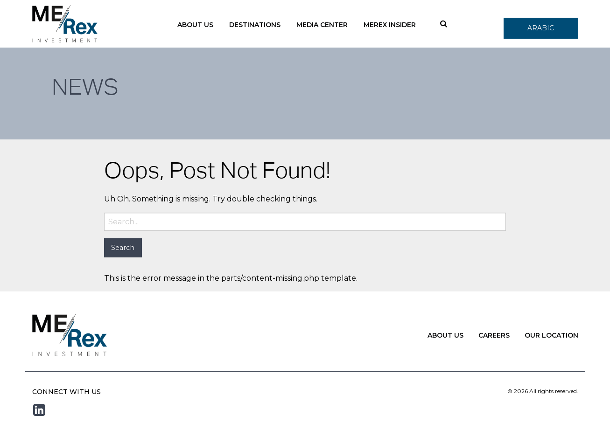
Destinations (254, 25)
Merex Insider (390, 25)
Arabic (540, 28)
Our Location (551, 335)
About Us (195, 25)
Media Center (322, 25)
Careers (494, 335)
